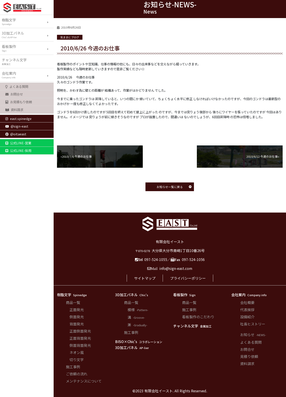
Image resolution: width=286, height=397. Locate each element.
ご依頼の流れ (76, 373)
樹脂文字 (28, 21)
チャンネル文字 (28, 61)
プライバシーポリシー (188, 278)
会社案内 (28, 74)
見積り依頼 (249, 356)
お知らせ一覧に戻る (174, 187)
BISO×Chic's (138, 341)
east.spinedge (18, 118)
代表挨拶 (247, 309)
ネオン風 (76, 352)
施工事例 (73, 366)
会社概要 (247, 302)
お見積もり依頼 (18, 101)
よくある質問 (16, 86)
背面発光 (76, 324)
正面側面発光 (80, 331)
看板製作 (28, 48)
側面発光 (76, 316)
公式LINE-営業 (18, 143)
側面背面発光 (80, 345)
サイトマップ (145, 278)
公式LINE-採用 (18, 150)
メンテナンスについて (84, 381)
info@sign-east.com (175, 268)
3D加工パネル (28, 34)
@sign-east (16, 126)
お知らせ (253, 334)
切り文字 (76, 359)
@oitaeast (15, 134)
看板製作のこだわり (198, 316)
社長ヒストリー (252, 324)
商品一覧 (73, 302)
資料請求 (14, 109)
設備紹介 (247, 316)
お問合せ (14, 94)
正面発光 (76, 309)
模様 (138, 309)
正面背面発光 (80, 338)
